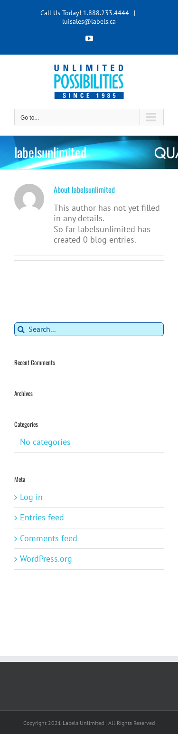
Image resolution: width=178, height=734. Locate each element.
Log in (31, 496)
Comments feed (48, 538)
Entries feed (42, 517)
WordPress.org (46, 558)
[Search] (21, 329)
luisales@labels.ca (89, 21)
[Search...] (89, 329)
